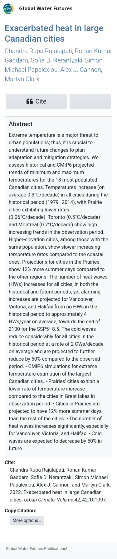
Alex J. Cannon (80, 69)
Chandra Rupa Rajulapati (38, 51)
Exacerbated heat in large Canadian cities (54, 33)
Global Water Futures (45, 8)
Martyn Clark (22, 79)
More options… (26, 520)
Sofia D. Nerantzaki (56, 60)
